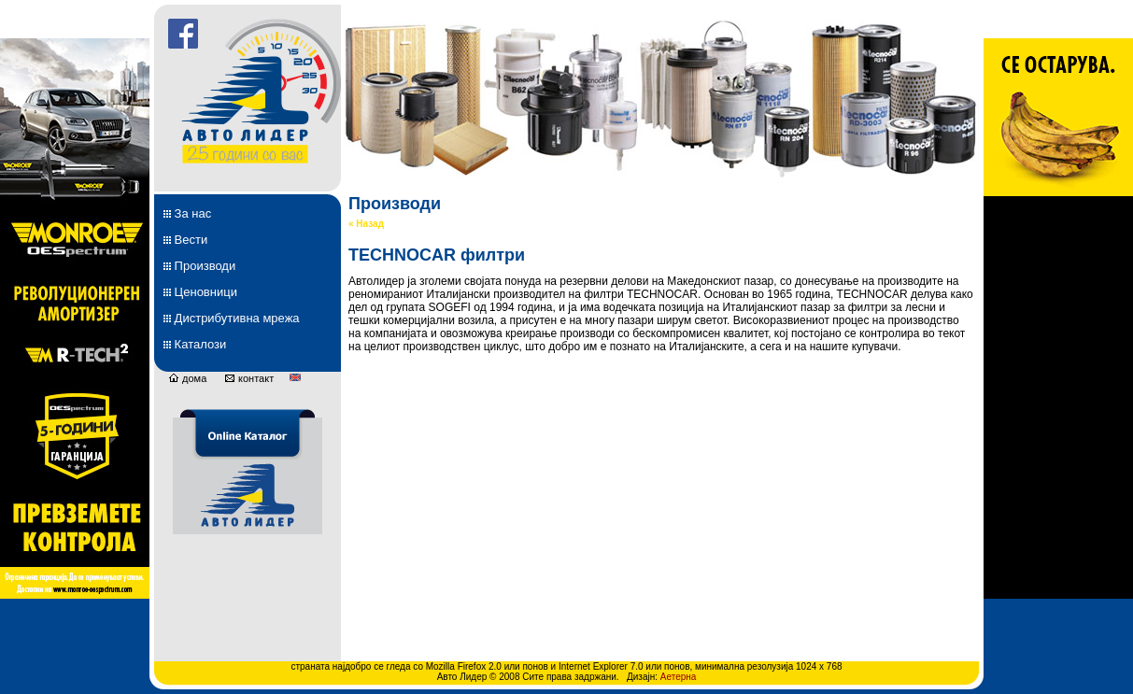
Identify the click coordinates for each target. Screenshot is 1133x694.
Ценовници (200, 292)
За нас (187, 213)
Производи (199, 266)
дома (187, 378)
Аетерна (678, 677)
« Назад (366, 224)
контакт (249, 378)
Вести (185, 240)
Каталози (194, 344)
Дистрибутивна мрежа (231, 318)
